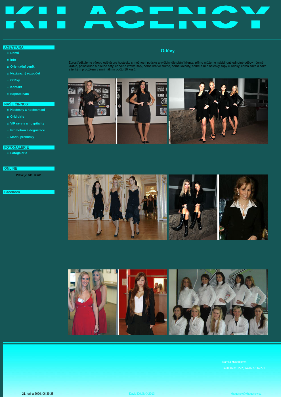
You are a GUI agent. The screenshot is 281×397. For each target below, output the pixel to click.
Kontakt (16, 87)
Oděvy (15, 80)
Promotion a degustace (27, 130)
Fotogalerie (18, 153)
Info (13, 59)
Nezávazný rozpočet (25, 73)
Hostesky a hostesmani (27, 109)
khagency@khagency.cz (246, 393)
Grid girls (17, 116)
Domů (14, 53)
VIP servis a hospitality (27, 123)
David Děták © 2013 (142, 393)
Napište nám (19, 93)
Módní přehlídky (22, 137)
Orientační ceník (22, 66)
